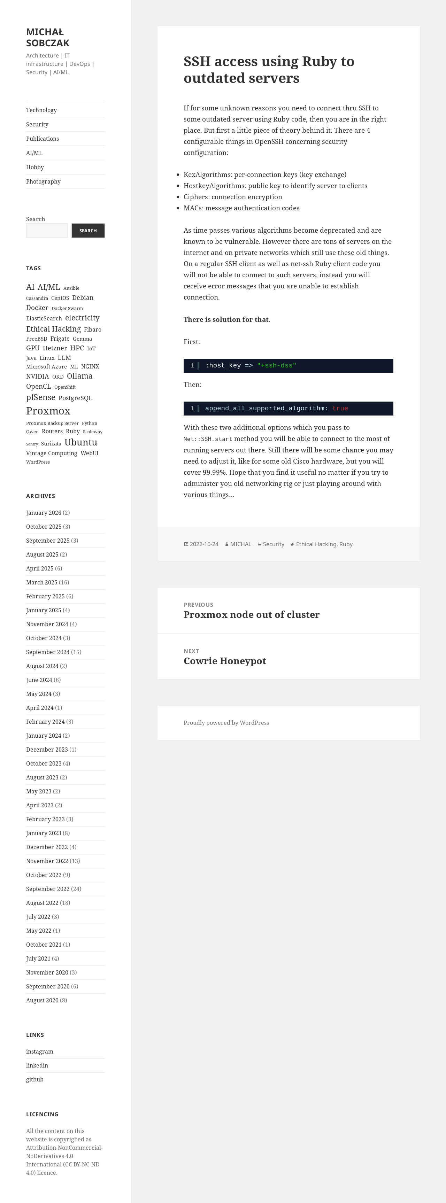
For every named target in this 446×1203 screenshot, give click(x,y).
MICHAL (240, 544)
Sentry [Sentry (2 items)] (32, 444)
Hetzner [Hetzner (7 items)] (55, 348)
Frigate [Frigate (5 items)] (60, 338)
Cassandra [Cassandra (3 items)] (37, 298)
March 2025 (41, 582)
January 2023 (43, 833)
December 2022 (47, 847)
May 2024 (39, 694)
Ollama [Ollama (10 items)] (80, 376)
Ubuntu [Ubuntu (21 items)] (81, 442)
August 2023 (42, 777)
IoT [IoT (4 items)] (91, 348)
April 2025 (40, 568)
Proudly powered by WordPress (226, 723)
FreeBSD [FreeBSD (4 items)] (36, 338)
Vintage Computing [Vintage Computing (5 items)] (51, 453)
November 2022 (47, 861)
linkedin (37, 1065)
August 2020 (42, 1000)
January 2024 (43, 735)
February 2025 (45, 596)
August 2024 (42, 666)
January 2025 (43, 610)
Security (37, 124)
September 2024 (48, 652)
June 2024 (39, 680)
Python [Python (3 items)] (89, 423)
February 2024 (45, 721)
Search (35, 219)
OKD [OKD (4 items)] (58, 376)
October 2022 (44, 875)
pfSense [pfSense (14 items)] (40, 397)
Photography (43, 181)
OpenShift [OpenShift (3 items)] (65, 387)
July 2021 (38, 958)
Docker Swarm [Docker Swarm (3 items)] (67, 308)
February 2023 (45, 819)
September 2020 (48, 986)
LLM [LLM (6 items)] (64, 358)
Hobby (35, 167)
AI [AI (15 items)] (30, 286)
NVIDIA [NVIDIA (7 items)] (37, 376)
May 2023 (39, 791)
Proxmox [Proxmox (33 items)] (48, 411)
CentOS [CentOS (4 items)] (60, 297)
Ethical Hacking (316, 544)
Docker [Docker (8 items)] (37, 307)
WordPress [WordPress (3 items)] (38, 462)
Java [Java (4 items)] (31, 357)
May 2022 (39, 930)
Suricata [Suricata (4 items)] (51, 443)
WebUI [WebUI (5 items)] (89, 453)
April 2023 (40, 805)
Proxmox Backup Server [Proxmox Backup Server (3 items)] (52, 423)
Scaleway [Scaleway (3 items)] (92, 431)
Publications (42, 138)
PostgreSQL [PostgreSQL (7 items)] (75, 398)
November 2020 (47, 972)
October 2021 (44, 944)
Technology (41, 110)
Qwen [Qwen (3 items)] (32, 431)
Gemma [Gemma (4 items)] (82, 338)
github (35, 1079)
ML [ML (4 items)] (74, 366)
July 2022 (38, 917)
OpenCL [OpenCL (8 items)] (38, 386)
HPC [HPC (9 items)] (77, 347)
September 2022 (48, 889)
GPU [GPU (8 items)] (33, 347)
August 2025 (42, 554)
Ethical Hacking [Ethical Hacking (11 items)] (53, 329)
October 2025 (44, 526)
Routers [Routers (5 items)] (52, 431)
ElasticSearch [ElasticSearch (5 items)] (44, 318)
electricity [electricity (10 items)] (82, 318)
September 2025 (48, 540)
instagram (39, 1051)
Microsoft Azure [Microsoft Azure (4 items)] (46, 366)
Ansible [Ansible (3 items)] (71, 288)
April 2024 (40, 708)
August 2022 (42, 903)
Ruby (346, 544)
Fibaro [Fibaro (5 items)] (92, 329)
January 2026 (43, 513)
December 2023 (47, 749)
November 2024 (47, 624)
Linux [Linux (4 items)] (47, 357)
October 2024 (44, 638)
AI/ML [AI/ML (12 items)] (49, 287)
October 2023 (44, 763)
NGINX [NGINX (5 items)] (90, 366)
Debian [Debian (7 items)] (83, 297)
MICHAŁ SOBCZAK (47, 37)
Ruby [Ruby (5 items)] (73, 431)
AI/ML (34, 153)
